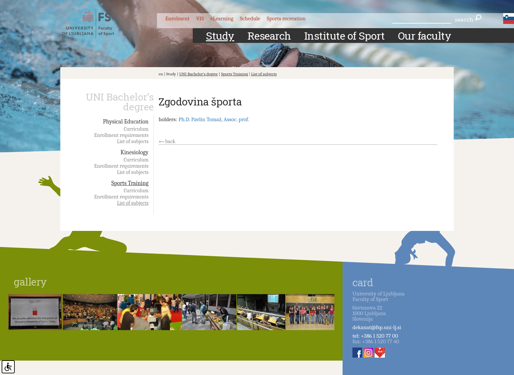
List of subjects (264, 73)
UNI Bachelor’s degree (198, 73)
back (170, 141)
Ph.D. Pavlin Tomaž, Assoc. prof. (213, 119)
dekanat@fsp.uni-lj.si (376, 327)
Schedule (250, 18)
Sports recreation (286, 18)
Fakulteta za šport (94, 24)
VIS (200, 18)
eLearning (221, 18)
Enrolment (177, 18)
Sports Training (234, 73)
